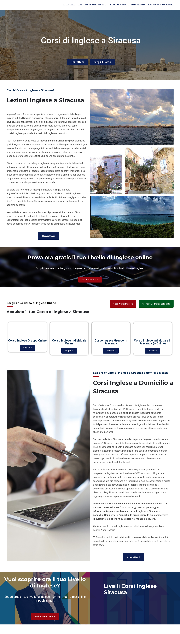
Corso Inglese (70, 5)
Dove (81, 5)
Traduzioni (113, 5)
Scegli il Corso (102, 62)
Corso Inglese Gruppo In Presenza (111, 342)
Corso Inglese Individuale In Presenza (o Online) (152, 342)
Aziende (123, 5)
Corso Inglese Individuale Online (69, 342)
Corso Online (91, 5)
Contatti (157, 5)
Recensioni (141, 5)
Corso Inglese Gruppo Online (27, 340)
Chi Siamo (132, 5)
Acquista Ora (167, 5)
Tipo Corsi (103, 5)
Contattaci (77, 62)
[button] (48, 236)
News (149, 5)
